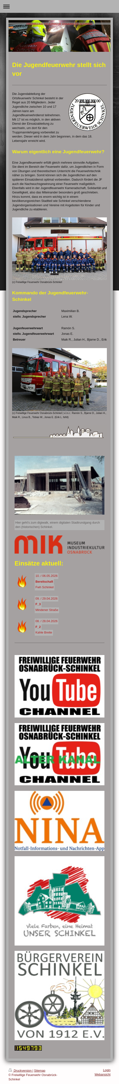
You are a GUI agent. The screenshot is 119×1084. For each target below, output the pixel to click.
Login (106, 1070)
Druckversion (20, 1070)
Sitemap (39, 1070)
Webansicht (102, 1074)
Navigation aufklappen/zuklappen (59, 6)
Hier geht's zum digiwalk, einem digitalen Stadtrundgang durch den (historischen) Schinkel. (57, 525)
